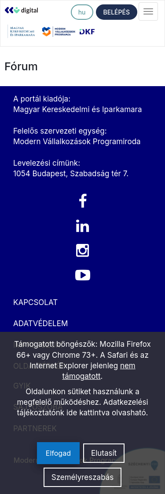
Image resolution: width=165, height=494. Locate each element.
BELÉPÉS (116, 12)
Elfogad (58, 453)
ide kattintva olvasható (106, 412)
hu (82, 12)
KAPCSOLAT (35, 302)
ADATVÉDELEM (40, 323)
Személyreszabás (82, 477)
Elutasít (104, 453)
